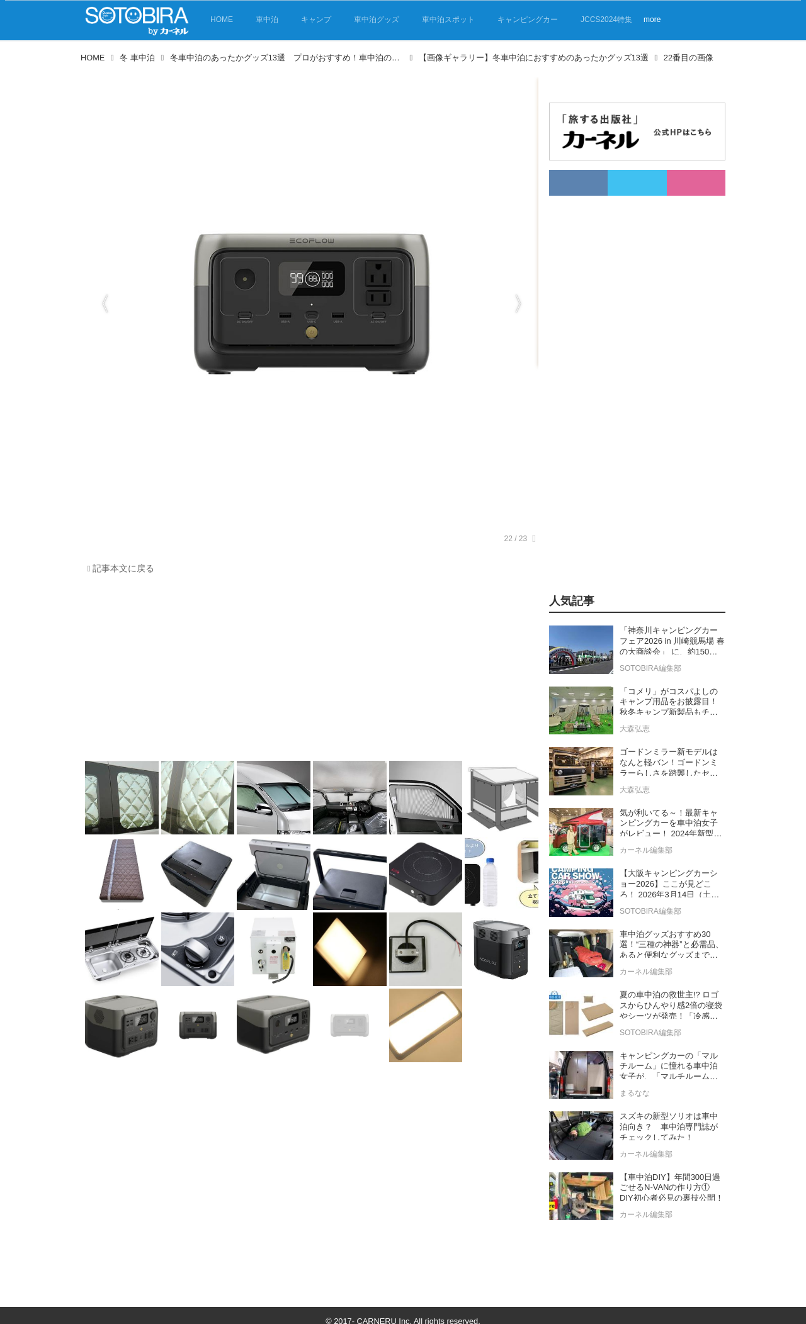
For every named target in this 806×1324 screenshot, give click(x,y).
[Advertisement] (308, 671)
